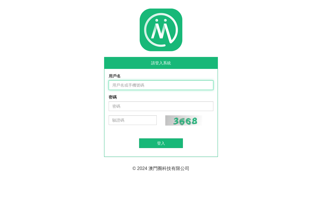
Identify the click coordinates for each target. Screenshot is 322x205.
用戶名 (115, 76)
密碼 (113, 97)
